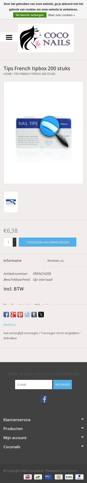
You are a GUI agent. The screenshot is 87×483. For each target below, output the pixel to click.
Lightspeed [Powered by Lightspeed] (69, 471)
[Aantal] (8, 242)
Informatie (12, 260)
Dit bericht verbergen (30, 15)
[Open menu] (9, 37)
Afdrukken (10, 338)
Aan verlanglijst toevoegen (21, 333)
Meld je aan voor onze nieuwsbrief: (43, 373)
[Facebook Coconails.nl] (43, 398)
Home (7, 74)
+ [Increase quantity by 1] (15, 240)
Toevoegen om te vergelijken (60, 333)
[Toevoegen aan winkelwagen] (47, 242)
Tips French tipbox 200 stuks (34, 74)
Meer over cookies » (61, 15)
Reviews (55, 260)
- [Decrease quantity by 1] (14, 244)
